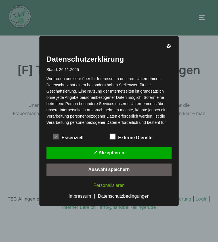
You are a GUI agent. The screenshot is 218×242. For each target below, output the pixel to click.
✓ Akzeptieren (109, 152)
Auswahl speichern (109, 169)
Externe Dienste (131, 136)
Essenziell (68, 136)
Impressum (80, 195)
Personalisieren (109, 185)
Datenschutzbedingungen (123, 195)
